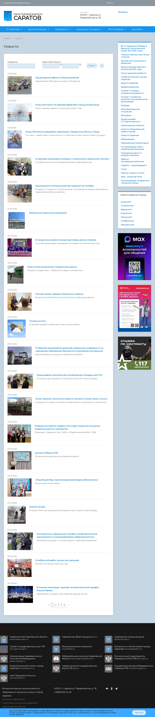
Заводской (126, 209)
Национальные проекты (132, 125)
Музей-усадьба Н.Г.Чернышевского (130, 120)
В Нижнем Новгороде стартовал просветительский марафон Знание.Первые (68, 589)
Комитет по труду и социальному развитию (132, 92)
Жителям (123, 12)
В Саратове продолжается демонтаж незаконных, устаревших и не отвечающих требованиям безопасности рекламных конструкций (69, 349)
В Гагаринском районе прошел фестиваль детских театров (65, 240)
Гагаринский (127, 205)
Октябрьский (127, 221)
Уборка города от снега (132, 173)
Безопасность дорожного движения (133, 62)
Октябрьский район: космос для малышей (57, 560)
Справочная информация (16, 3)
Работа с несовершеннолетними (132, 160)
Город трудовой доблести (133, 73)
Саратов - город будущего (134, 165)
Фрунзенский (127, 225)
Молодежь (126, 115)
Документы (61, 29)
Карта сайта (19, 699)
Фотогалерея (115, 29)
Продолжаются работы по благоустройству (57, 78)
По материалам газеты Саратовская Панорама (132, 148)
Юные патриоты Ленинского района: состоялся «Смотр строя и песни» (71, 399)
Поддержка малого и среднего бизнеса (131, 154)
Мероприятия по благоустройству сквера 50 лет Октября (64, 186)
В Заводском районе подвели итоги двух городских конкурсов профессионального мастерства (67, 427)
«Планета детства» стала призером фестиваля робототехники (66, 480)
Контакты (137, 29)
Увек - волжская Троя (131, 177)
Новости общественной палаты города (132, 130)
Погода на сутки (37, 321)
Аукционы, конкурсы (88, 29)
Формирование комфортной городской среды (135, 181)
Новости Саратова (130, 135)
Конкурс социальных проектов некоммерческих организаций (134, 99)
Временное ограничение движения (48, 213)
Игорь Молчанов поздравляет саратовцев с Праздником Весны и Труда (62, 132)
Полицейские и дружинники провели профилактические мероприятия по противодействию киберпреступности (67, 535)
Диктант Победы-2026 (46, 453)
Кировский (126, 213)
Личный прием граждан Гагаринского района (59, 294)
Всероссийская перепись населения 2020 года (133, 68)
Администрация (37, 29)
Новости (18, 38)
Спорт (124, 169)
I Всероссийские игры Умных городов (135, 55)
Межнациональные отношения (130, 110)
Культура (125, 105)
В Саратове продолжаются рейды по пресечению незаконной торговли (72, 159)
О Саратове (12, 29)
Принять (139, 712)
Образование (127, 139)
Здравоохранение (130, 87)
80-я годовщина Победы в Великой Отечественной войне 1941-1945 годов (134, 48)
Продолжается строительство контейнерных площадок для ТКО (69, 375)
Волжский (126, 202)
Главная (7, 38)
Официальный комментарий (134, 143)
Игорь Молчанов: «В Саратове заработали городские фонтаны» (67, 105)
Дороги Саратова (129, 83)
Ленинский (126, 217)
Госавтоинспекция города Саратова (134, 78)
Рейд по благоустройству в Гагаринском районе (52, 267)
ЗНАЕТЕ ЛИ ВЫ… (37, 507)
